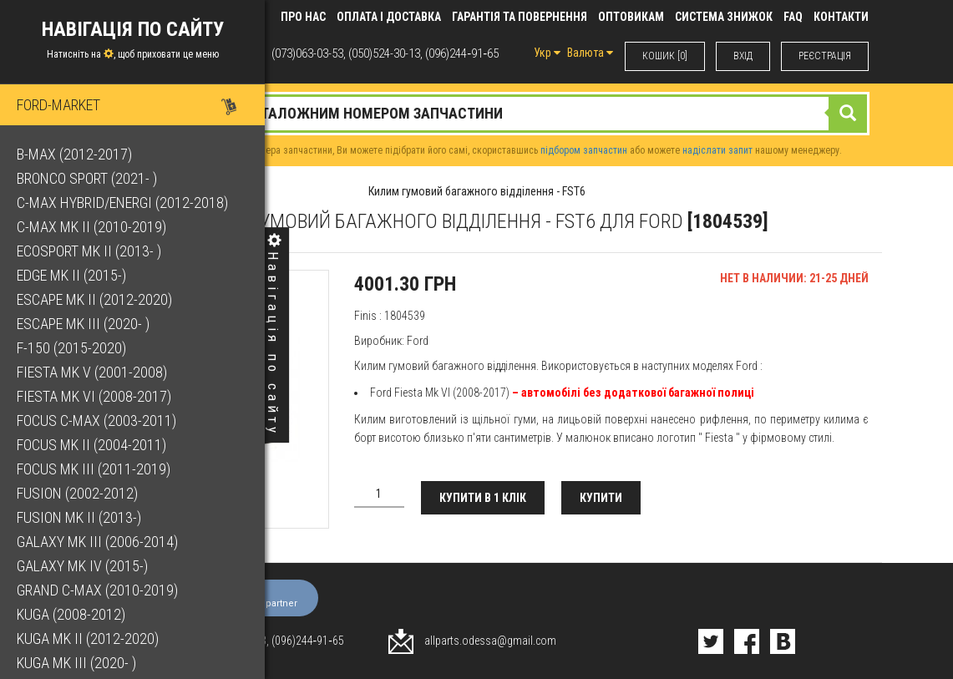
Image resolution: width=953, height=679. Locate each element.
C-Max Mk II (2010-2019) (91, 227)
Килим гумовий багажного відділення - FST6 (476, 191)
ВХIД (743, 56)
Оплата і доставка (389, 16)
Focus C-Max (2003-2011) (96, 420)
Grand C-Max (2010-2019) (97, 590)
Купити (601, 497)
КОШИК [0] (664, 56)
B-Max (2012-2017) (74, 154)
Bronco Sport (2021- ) (87, 178)
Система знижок (724, 16)
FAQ (793, 16)
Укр (547, 52)
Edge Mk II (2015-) (71, 275)
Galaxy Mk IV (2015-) (82, 566)
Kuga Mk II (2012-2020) (88, 638)
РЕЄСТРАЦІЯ (824, 56)
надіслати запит (717, 150)
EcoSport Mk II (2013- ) (89, 251)
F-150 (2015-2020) (71, 348)
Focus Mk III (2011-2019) (93, 469)
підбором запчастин (583, 150)
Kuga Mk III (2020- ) (76, 662)
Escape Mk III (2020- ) (83, 323)
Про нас (303, 16)
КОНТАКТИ (841, 16)
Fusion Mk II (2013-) (79, 517)
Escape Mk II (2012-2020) (94, 299)
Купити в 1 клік (482, 497)
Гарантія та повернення (519, 16)
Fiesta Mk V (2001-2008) (92, 372)
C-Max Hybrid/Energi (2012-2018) (122, 202)
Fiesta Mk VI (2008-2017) (94, 396)
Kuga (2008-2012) (71, 614)
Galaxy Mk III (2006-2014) (97, 541)
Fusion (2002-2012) (77, 493)
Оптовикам (631, 16)
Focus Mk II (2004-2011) (91, 445)
